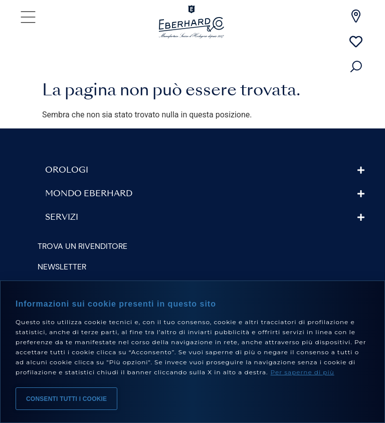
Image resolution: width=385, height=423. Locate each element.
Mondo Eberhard (88, 194)
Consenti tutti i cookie (66, 398)
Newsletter (62, 266)
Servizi (61, 218)
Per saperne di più (302, 372)
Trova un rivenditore (82, 246)
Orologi (66, 171)
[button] (205, 170)
